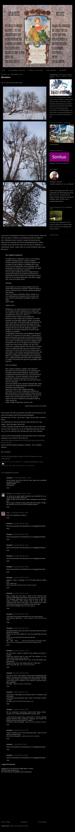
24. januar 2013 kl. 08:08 (21, 567)
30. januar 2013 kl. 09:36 (21, 673)
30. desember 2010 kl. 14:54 (21, 493)
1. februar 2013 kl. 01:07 (20, 692)
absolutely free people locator (26, 585)
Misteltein (5, 77)
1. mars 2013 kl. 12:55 (20, 744)
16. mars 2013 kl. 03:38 (20, 755)
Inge (7, 512)
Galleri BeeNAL (51, 70)
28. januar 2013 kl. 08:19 (21, 628)
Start (3, 70)
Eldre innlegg (42, 822)
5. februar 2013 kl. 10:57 (20, 730)
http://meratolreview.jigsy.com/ (23, 701)
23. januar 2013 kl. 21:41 (21, 545)
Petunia (9, 493)
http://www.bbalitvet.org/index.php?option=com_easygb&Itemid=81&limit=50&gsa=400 (26, 641)
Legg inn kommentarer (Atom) (18, 826)
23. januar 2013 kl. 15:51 (21, 523)
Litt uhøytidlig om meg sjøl (16, 70)
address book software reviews (35, 722)
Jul (25, 465)
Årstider (31, 465)
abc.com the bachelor (27, 665)
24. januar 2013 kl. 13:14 (21, 577)
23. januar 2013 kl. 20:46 (21, 534)
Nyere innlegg (5, 822)
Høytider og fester (16, 465)
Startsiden (24, 822)
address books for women (30, 736)
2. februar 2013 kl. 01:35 (20, 709)
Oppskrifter (62, 70)
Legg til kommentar (8, 764)
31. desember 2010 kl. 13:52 (19, 512)
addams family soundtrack (22, 684)
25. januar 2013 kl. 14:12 (21, 593)
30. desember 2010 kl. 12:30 (22, 478)
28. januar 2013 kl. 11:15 (21, 650)
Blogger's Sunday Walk (35, 70)
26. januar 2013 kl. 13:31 (21, 614)
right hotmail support (28, 606)
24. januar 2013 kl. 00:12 (21, 556)
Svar (7, 488)
